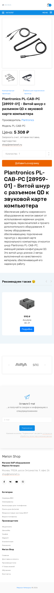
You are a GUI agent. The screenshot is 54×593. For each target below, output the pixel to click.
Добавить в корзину (27, 163)
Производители (9, 563)
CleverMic (6, 530)
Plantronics (27, 120)
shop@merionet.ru (12, 144)
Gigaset (5, 538)
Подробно (27, 329)
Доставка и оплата (10, 559)
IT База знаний (8, 567)
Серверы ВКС (7, 498)
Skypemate (7, 527)
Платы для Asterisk (10, 509)
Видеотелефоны (9, 517)
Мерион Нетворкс (24, 588)
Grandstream (7, 542)
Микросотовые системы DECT (15, 513)
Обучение (6, 570)
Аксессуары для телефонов (14, 505)
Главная (5, 555)
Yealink (5, 534)
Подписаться (27, 428)
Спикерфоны (7, 502)
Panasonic (6, 545)
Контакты (6, 574)
